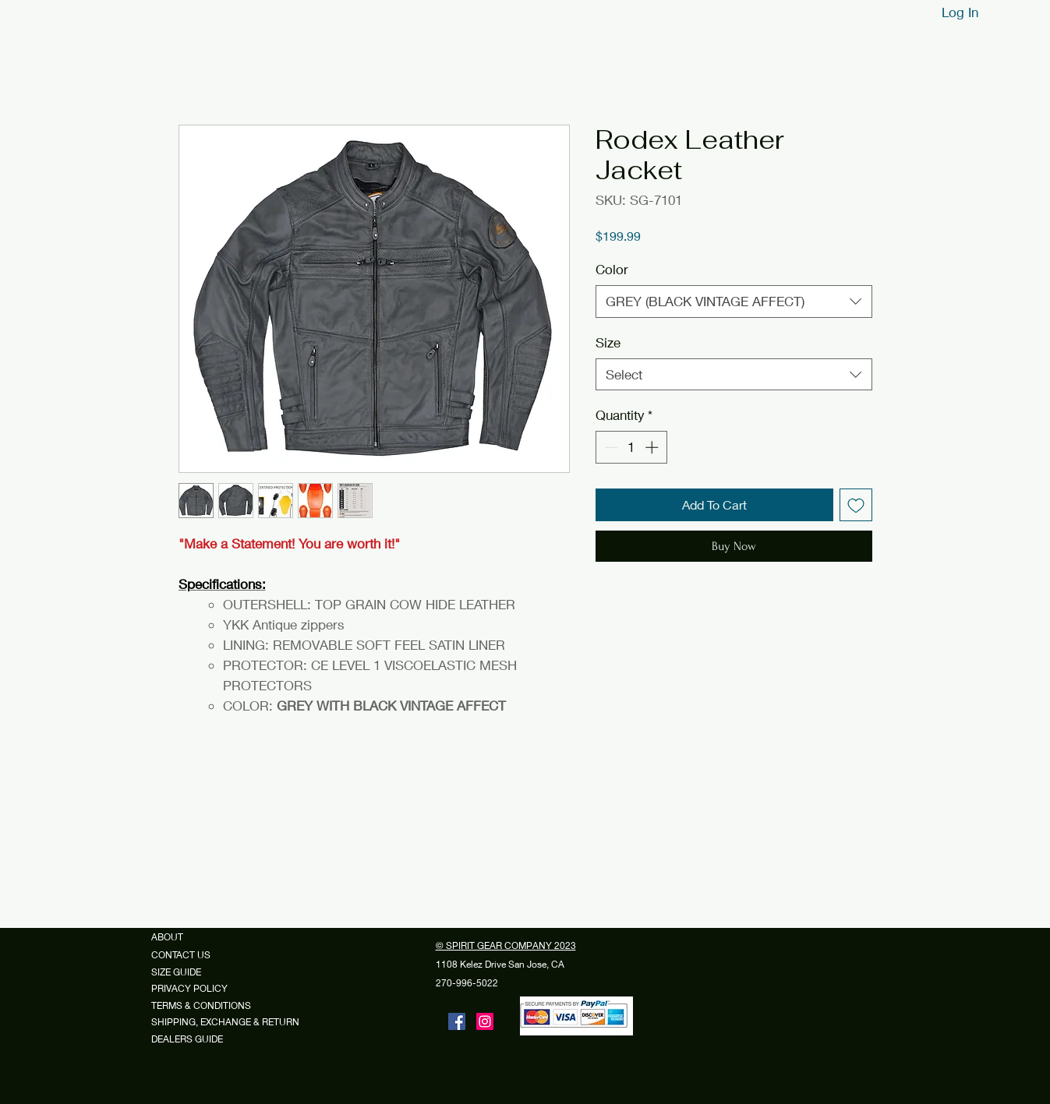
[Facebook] (456, 1021)
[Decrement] (609, 447)
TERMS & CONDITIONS (201, 1005)
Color (612, 269)
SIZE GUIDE (182, 972)
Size (608, 342)
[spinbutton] (631, 447)
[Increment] (653, 447)
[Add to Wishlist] (856, 505)
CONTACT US (180, 955)
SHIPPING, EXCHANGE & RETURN (225, 1022)
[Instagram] (484, 1021)
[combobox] (734, 301)
